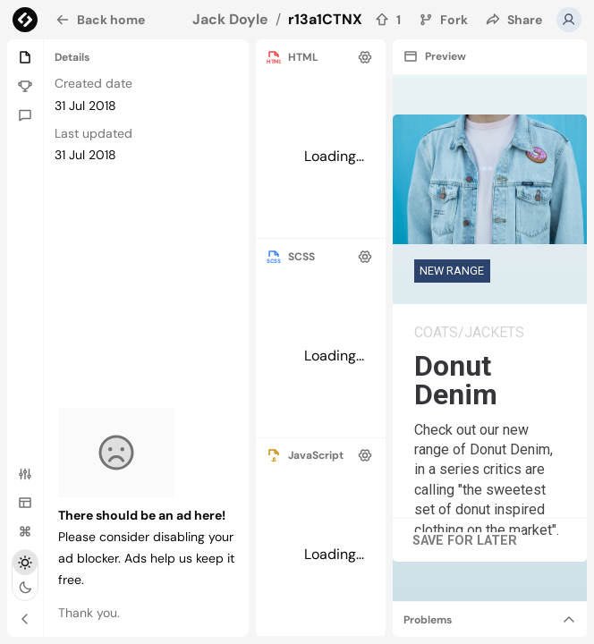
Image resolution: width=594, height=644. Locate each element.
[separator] (334, 57)
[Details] (25, 57)
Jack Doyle (230, 19)
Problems (427, 620)
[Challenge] (25, 86)
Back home (100, 20)
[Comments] (25, 114)
